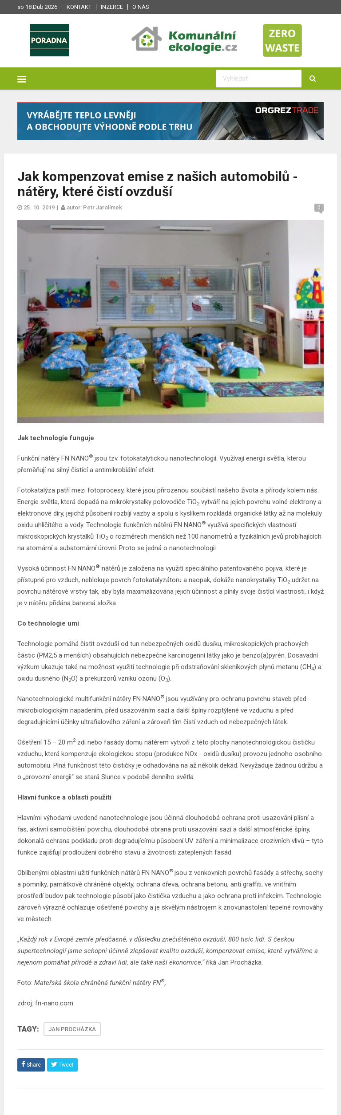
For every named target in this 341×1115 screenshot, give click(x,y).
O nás (140, 7)
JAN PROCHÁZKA (72, 1029)
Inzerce (112, 7)
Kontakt (79, 7)
